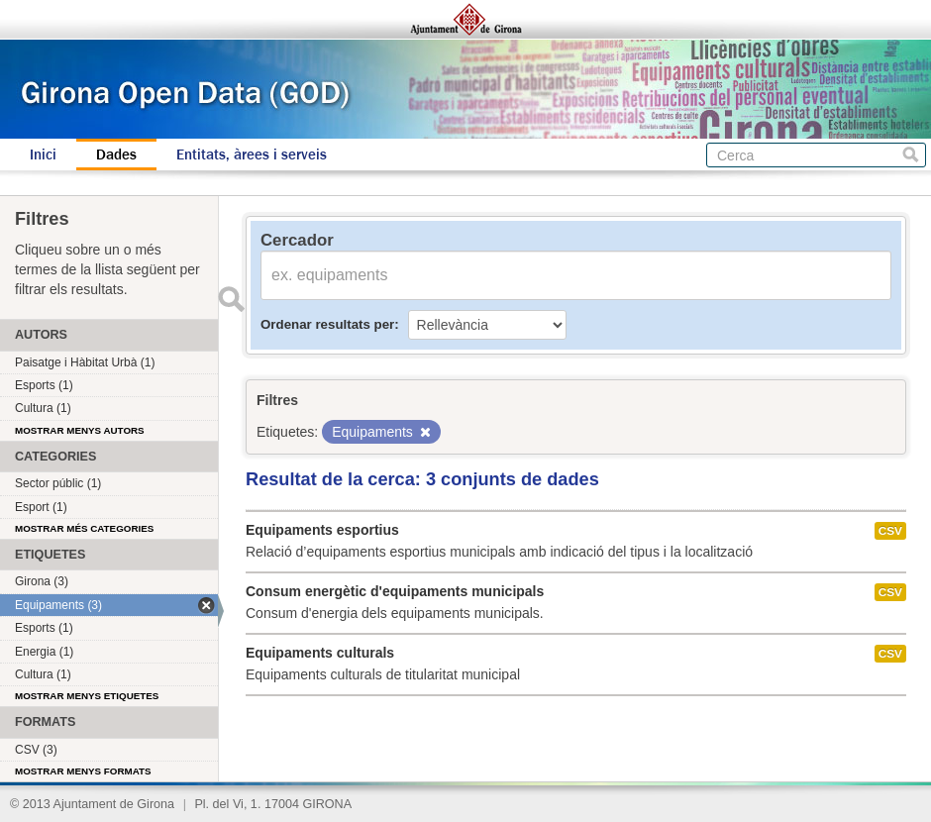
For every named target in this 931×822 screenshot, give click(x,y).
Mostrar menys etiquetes (86, 695)
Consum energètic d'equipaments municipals (395, 591)
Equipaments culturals (320, 653)
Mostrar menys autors (80, 430)
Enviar (231, 299)
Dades (116, 154)
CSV (890, 531)
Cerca (910, 155)
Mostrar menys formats (83, 771)
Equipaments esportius (322, 530)
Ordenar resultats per (327, 324)
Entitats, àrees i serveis (251, 154)
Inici (43, 154)
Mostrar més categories (84, 528)
